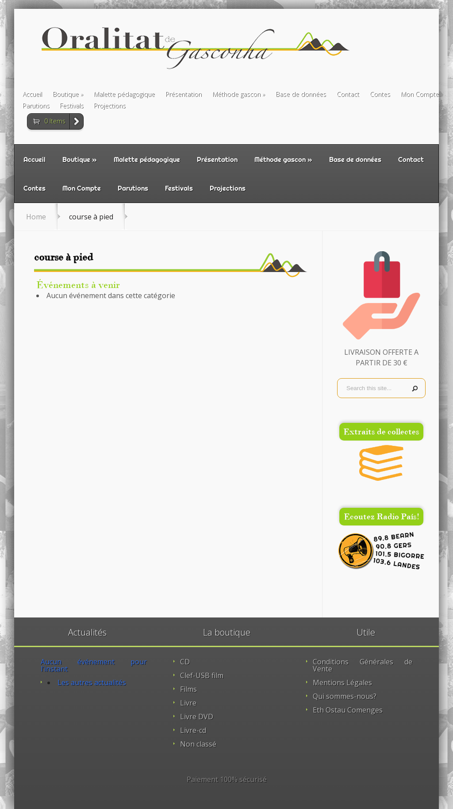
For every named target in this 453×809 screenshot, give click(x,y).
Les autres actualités (92, 682)
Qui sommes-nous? (344, 696)
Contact (348, 94)
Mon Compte (420, 94)
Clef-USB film (201, 675)
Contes (380, 94)
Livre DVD (196, 716)
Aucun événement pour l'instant (94, 665)
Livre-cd (193, 730)
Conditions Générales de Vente (362, 665)
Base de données (301, 94)
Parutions (36, 106)
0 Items (54, 121)
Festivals (72, 106)
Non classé (198, 744)
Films (188, 689)
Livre (188, 703)
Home (36, 217)
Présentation (183, 94)
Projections (110, 106)
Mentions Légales (342, 682)
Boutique (66, 94)
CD (185, 662)
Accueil (32, 94)
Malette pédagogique (124, 94)
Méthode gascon (236, 94)
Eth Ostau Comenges (348, 710)
